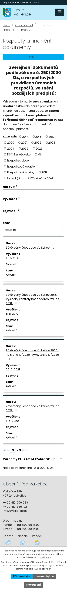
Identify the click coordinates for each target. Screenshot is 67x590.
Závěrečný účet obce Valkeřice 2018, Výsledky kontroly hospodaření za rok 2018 (32, 299)
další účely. (45, 557)
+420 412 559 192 (15, 507)
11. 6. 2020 (12, 421)
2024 (10, 148)
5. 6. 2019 (12, 314)
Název (9, 187)
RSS (46, 57)
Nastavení (33, 585)
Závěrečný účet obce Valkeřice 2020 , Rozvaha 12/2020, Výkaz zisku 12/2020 (32, 354)
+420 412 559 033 (15, 502)
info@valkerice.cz (15, 511)
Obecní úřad (24, 25)
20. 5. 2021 (13, 369)
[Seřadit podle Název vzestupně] (16, 185)
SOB (44, 172)
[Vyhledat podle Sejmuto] (33, 217)
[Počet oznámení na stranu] (56, 459)
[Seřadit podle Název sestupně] (16, 186)
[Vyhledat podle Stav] (33, 230)
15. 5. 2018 (12, 258)
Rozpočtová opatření (22, 166)
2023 (51, 143)
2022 (37, 143)
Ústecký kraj (15, 178)
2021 (24, 143)
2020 (10, 143)
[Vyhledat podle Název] (33, 192)
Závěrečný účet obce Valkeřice (30, 248)
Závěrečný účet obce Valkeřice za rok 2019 (32, 408)
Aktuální (11, 275)
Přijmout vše (21, 576)
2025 (24, 148)
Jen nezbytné (45, 576)
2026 (39, 148)
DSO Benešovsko (19, 154)
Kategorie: (10, 136)
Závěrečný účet (42, 178)
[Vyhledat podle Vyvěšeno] (33, 205)
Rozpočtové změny (20, 172)
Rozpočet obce (18, 160)
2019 (51, 136)
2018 (38, 136)
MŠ (40, 154)
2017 (25, 136)
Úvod (6, 25)
